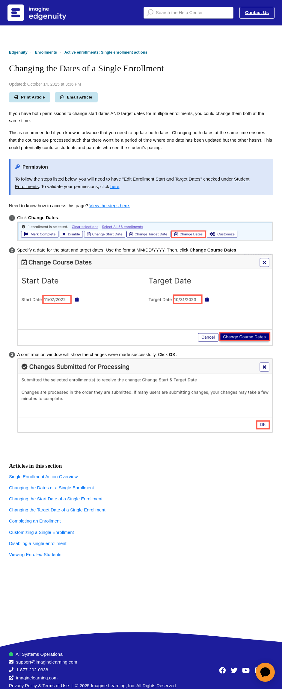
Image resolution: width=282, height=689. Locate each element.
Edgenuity (18, 52)
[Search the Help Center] (188, 13)
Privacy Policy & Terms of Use (39, 685)
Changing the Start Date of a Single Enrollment (55, 498)
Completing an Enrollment (35, 520)
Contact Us (257, 12)
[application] (265, 672)
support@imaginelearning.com (46, 661)
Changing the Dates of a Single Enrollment (51, 487)
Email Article (76, 97)
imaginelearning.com (37, 677)
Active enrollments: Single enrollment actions (105, 52)
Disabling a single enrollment (38, 543)
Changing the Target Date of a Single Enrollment (57, 509)
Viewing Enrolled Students (35, 554)
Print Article (29, 97)
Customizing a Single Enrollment (41, 532)
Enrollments (46, 52)
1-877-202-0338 (32, 669)
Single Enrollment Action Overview (43, 476)
